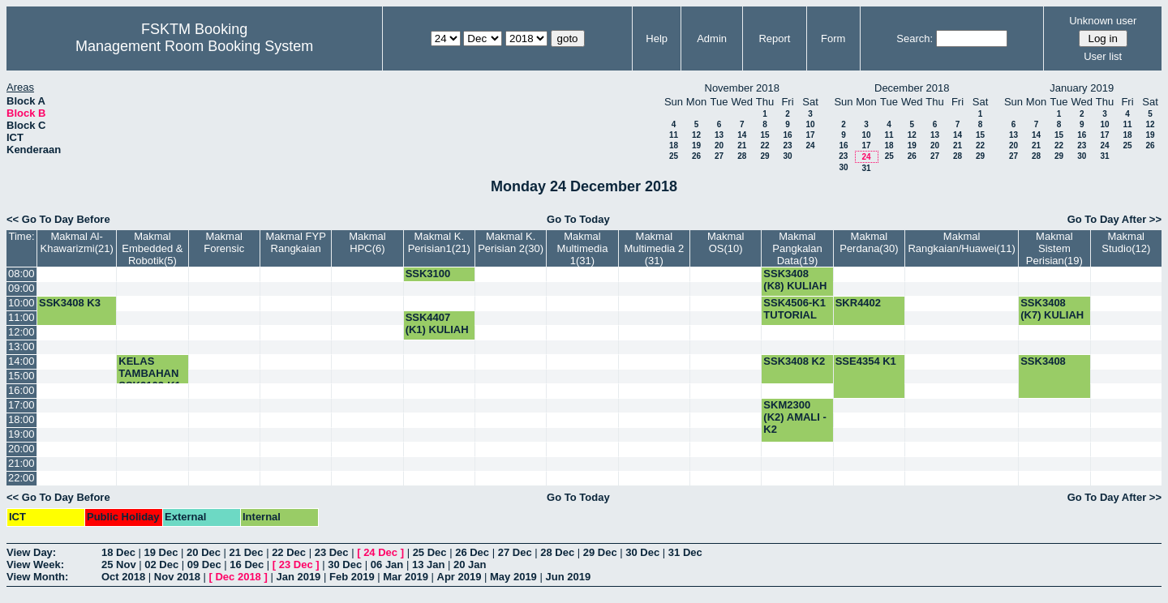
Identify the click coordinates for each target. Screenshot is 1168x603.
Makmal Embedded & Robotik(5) (152, 248)
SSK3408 (1043, 361)
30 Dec (642, 552)
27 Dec (515, 552)
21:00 (21, 463)
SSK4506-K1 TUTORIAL (794, 309)
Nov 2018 (177, 577)
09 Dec (204, 564)
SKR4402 (858, 303)
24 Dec (380, 552)
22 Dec (289, 552)
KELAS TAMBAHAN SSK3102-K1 (149, 373)
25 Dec (430, 552)
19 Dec (161, 552)
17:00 (21, 405)
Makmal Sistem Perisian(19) (1054, 248)
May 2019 (513, 577)
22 (764, 145)
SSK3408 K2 (794, 361)
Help (657, 38)
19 (696, 145)
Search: (914, 38)
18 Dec (118, 552)
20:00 (21, 449)
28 (741, 156)
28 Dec (557, 552)
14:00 (21, 361)
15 (764, 134)
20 (719, 145)
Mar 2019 (405, 577)
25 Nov (118, 564)
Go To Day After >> (1114, 219)
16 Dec (247, 564)
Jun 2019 (567, 577)
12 (696, 134)
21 (741, 145)
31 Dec (685, 552)
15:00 (21, 376)
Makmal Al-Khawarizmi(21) (76, 242)
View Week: (35, 564)
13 (719, 134)
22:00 (21, 478)
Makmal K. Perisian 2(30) (510, 242)
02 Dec (161, 564)
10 (809, 124)
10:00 (21, 303)
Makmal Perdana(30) (869, 242)
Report (774, 38)
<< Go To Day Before (58, 219)
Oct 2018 (123, 577)
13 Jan (428, 564)
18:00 (21, 419)
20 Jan (469, 564)
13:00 (21, 346)
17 (809, 134)
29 (764, 156)
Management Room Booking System (194, 46)
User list (1103, 56)
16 (787, 134)
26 (696, 156)
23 (787, 145)
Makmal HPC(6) (367, 242)
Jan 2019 (298, 577)
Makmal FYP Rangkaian (295, 242)
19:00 (21, 434)
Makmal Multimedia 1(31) (582, 248)
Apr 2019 (459, 577)
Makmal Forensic (224, 242)
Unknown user (1102, 21)
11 (673, 134)
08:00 (21, 273)
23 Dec (332, 552)
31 (865, 168)
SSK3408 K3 (70, 303)
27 (719, 156)
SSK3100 (428, 273)
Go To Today (578, 219)
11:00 (21, 317)
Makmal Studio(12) (1125, 242)
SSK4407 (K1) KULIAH (437, 323)
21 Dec (247, 552)
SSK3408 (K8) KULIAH (795, 279)
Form (833, 38)
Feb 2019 (352, 577)
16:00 (21, 390)
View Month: (37, 577)
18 (673, 145)
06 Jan (387, 564)
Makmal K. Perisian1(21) (439, 242)
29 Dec (600, 552)
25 (673, 156)
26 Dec (472, 552)
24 (809, 145)
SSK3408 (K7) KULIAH (1052, 309)
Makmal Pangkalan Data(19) (797, 248)
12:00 (21, 332)
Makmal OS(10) (726, 242)
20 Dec (204, 552)
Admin (712, 38)
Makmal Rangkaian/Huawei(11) (961, 242)
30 (787, 156)
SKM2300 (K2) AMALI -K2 (795, 417)
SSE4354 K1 (865, 361)
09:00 (21, 288)
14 (741, 134)
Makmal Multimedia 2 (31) (654, 248)
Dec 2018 (237, 577)
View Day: (31, 552)
